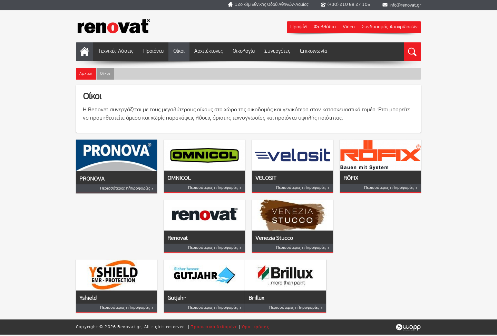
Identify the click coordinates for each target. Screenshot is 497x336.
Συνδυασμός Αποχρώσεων (390, 27)
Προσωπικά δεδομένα (214, 327)
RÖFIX (350, 178)
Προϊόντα (153, 51)
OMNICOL (179, 178)
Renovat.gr (114, 26)
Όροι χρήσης (256, 327)
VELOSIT (265, 178)
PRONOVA (92, 179)
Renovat (177, 238)
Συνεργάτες (277, 51)
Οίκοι (179, 51)
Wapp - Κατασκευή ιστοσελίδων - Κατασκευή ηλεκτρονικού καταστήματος (408, 327)
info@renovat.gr (405, 5)
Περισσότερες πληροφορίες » (127, 188)
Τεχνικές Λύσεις (116, 51)
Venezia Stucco (274, 238)
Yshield (88, 298)
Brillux (256, 298)
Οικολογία (244, 51)
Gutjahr (176, 298)
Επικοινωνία (313, 51)
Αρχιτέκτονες (208, 51)
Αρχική (84, 51)
